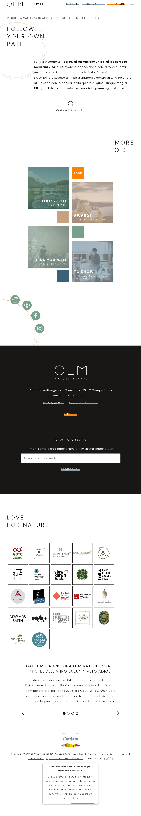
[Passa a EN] (44, 4)
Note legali (79, 754)
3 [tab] (72, 713)
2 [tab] (68, 713)
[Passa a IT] (38, 4)
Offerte (72, 4)
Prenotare (116, 4)
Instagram (39, 328)
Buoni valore (93, 4)
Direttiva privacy (98, 754)
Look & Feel (48, 202)
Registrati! (70, 469)
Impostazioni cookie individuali (64, 758)
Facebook (35, 315)
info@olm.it (53, 403)
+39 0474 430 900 (83, 403)
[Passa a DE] (32, 4)
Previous (24, 713)
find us (70, 414)
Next (116, 713)
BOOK (77, 173)
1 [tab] (64, 713)
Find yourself (48, 261)
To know (92, 274)
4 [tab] (77, 713)
